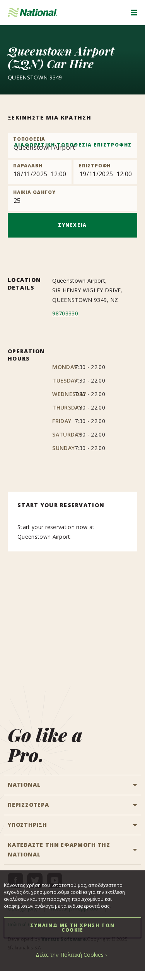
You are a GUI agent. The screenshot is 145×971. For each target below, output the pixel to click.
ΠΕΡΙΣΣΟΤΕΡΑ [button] (28, 804)
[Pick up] (40, 172)
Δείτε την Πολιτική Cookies (70, 954)
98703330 (65, 313)
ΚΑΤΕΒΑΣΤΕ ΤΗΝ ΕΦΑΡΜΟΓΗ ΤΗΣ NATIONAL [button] (59, 849)
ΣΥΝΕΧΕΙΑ (72, 225)
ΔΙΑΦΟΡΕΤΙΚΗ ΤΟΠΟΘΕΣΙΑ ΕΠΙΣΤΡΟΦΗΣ (73, 145)
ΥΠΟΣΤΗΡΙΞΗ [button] (27, 824)
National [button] (24, 784)
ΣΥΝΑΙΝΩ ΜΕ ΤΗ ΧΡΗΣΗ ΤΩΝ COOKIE (72, 927)
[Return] (105, 172)
